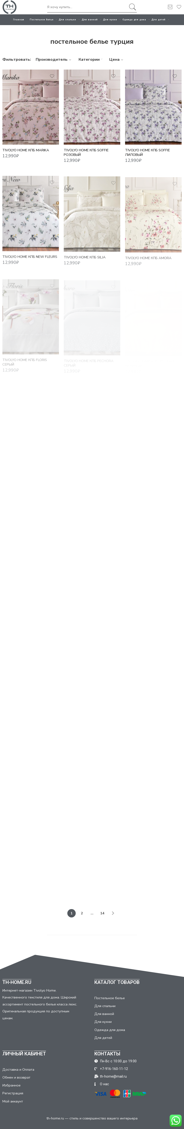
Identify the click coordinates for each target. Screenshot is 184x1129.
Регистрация (12, 1093)
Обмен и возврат (16, 1077)
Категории (91, 59)
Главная (18, 19)
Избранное (11, 1085)
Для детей (158, 19)
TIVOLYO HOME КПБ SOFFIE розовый (86, 152)
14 (102, 913)
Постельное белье (41, 19)
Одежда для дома (134, 19)
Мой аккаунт (12, 1101)
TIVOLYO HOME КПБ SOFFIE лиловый (147, 152)
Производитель (54, 59)
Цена (117, 59)
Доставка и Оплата (18, 1069)
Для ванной (90, 19)
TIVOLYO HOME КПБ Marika (25, 150)
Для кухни (110, 19)
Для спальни (67, 19)
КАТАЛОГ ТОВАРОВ (117, 982)
